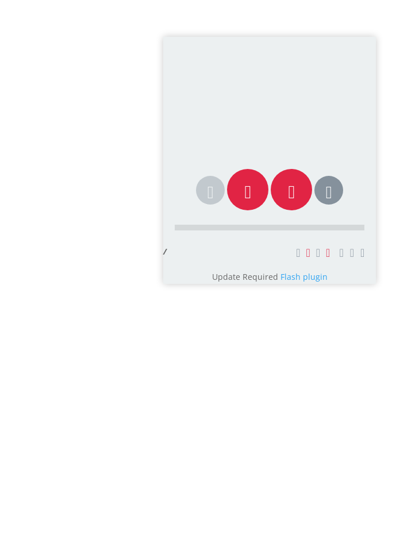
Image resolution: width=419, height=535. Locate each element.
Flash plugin (304, 276)
